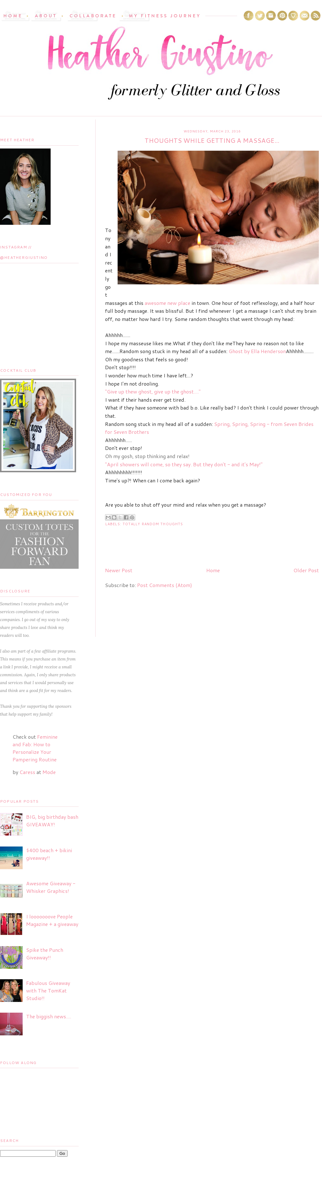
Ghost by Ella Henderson (257, 351)
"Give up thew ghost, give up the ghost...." (153, 391)
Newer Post (118, 570)
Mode (49, 772)
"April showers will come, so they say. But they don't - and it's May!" (184, 464)
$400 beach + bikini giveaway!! (49, 854)
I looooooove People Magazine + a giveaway (52, 920)
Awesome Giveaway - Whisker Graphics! (50, 887)
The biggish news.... (48, 1016)
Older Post (306, 570)
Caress (27, 772)
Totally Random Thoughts (153, 524)
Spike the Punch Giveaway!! (44, 953)
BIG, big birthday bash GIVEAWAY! (52, 820)
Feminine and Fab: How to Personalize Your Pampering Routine (35, 748)
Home (213, 570)
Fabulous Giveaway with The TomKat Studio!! (48, 990)
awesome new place (167, 302)
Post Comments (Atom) (164, 585)
